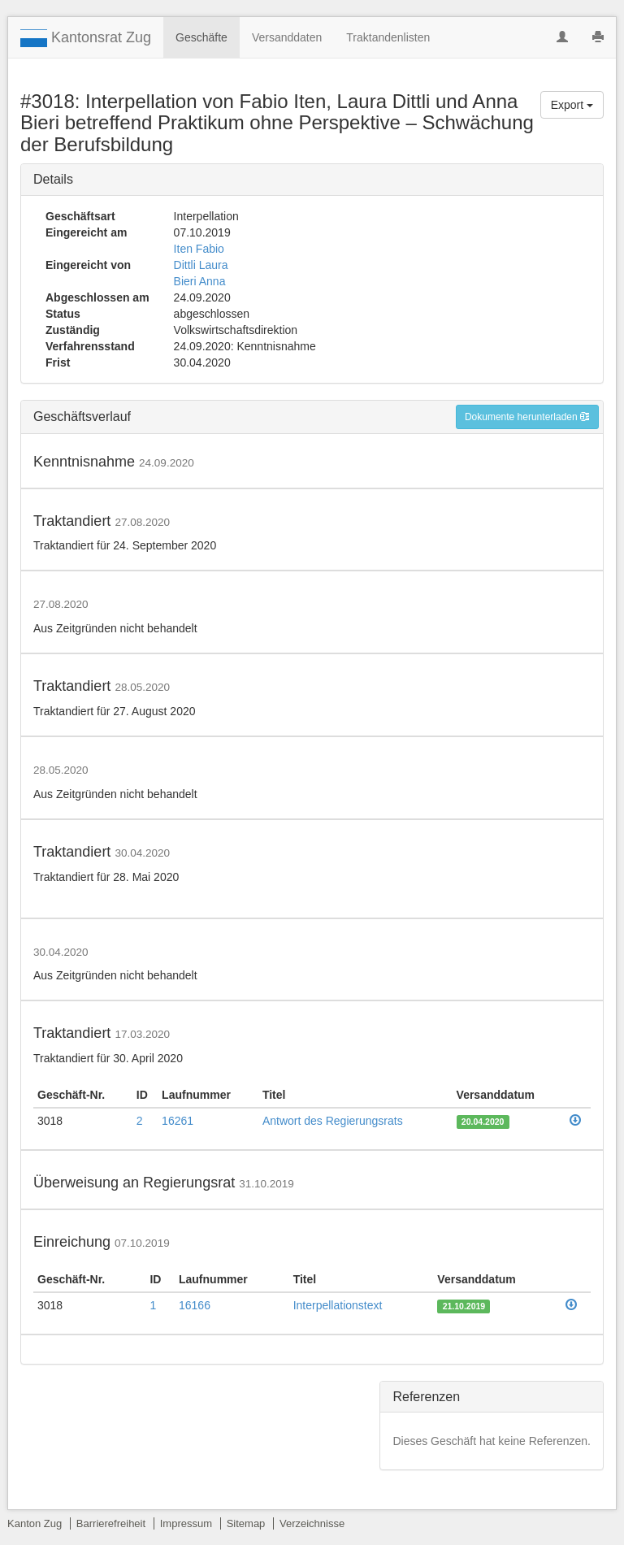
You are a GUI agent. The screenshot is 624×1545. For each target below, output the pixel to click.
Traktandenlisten (388, 37)
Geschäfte (202, 37)
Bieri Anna (200, 281)
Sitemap (246, 1523)
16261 (177, 1120)
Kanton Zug (34, 1523)
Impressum (186, 1523)
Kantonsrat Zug (85, 38)
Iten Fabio (199, 248)
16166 (194, 1305)
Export (572, 104)
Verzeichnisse (312, 1523)
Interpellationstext (338, 1305)
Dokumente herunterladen (527, 417)
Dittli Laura (201, 264)
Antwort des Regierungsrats (332, 1120)
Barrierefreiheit (110, 1523)
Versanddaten (287, 37)
